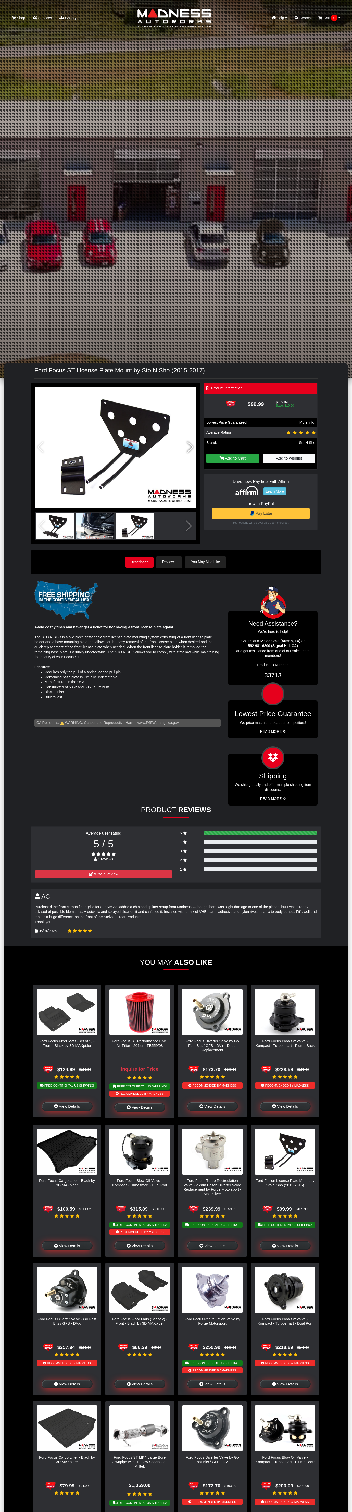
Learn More (275, 491)
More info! (307, 422)
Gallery (67, 18)
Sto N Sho (307, 443)
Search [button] (303, 18)
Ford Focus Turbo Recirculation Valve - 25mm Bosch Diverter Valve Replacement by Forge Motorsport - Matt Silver (212, 1187)
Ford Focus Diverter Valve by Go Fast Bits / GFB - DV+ (212, 1459)
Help (279, 18)
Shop (18, 18)
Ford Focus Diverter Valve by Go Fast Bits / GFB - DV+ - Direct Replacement (212, 1045)
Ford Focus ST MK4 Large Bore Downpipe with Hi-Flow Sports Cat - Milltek (140, 1461)
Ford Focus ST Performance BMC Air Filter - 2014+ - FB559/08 (139, 1043)
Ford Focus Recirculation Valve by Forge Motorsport (212, 1320)
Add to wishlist (289, 458)
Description (139, 562)
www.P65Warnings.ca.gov (158, 722)
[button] (190, 447)
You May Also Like (207, 562)
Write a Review (103, 874)
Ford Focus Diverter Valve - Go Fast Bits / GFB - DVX (66, 1320)
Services (42, 18)
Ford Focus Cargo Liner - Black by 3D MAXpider (67, 1182)
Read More (273, 731)
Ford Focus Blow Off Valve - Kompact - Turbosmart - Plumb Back (285, 1043)
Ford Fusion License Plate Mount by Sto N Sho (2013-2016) (285, 1182)
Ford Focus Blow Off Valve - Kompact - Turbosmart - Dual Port (139, 1182)
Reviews (170, 562)
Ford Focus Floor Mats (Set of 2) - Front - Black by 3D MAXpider (67, 1043)
